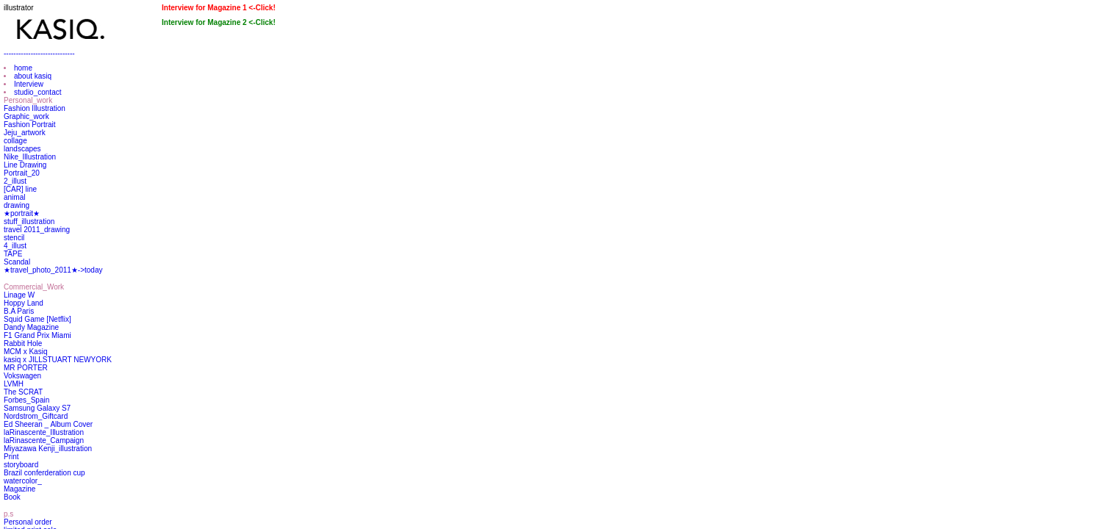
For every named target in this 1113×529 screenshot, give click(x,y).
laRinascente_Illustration (44, 432)
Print (11, 457)
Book (12, 497)
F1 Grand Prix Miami (37, 335)
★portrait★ (22, 213)
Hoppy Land (23, 303)
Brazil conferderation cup (44, 473)
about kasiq (32, 76)
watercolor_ (23, 481)
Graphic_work (26, 116)
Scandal (17, 262)
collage (15, 141)
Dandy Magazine (31, 327)
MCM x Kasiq (25, 352)
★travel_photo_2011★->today (53, 270)
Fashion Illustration (34, 108)
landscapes (22, 149)
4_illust (15, 246)
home (23, 68)
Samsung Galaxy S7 (37, 408)
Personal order (28, 522)
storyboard (21, 465)
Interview (28, 84)
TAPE (13, 254)
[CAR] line (20, 189)
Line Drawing (25, 165)
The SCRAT (23, 392)
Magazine (19, 489)
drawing (16, 205)
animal (14, 197)
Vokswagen (22, 376)
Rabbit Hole (23, 343)
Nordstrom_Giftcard (36, 416)
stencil (14, 238)
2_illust (15, 181)
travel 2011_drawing (37, 230)
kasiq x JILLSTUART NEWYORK (58, 360)
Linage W (19, 295)
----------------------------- (39, 53)
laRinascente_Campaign (44, 440)
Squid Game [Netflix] (37, 319)
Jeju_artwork (25, 133)
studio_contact (38, 92)
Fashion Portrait (30, 124)
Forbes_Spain (26, 400)
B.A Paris (19, 311)
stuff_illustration (29, 221)
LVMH (14, 384)
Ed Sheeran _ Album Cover (48, 424)
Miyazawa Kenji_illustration (48, 449)
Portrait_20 (22, 173)
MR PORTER (26, 368)
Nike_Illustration (30, 157)
